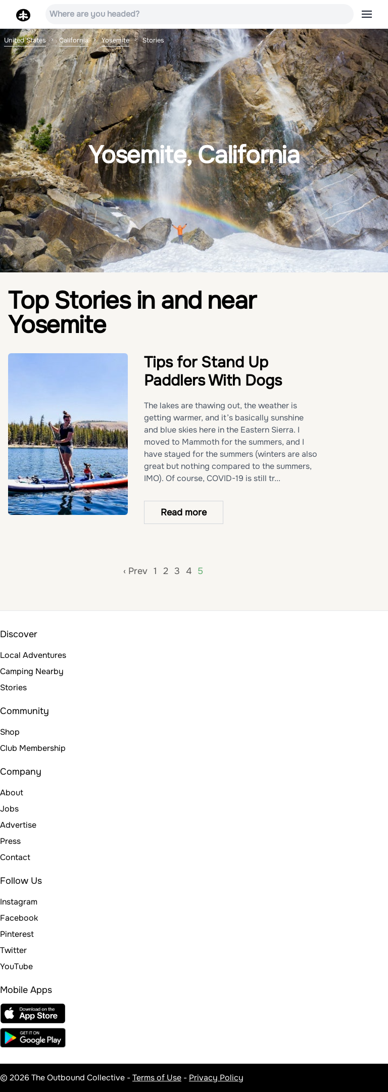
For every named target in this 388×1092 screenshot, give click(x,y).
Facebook (19, 918)
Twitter (13, 950)
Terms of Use (156, 1077)
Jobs (9, 808)
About (11, 792)
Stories (13, 687)
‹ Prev (135, 571)
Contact (15, 857)
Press (10, 841)
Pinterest (17, 934)
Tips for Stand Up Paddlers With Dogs (213, 371)
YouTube (16, 966)
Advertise (18, 825)
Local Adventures (33, 655)
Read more (184, 512)
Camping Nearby (32, 671)
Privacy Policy (216, 1077)
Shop (10, 732)
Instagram (18, 901)
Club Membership (33, 748)
